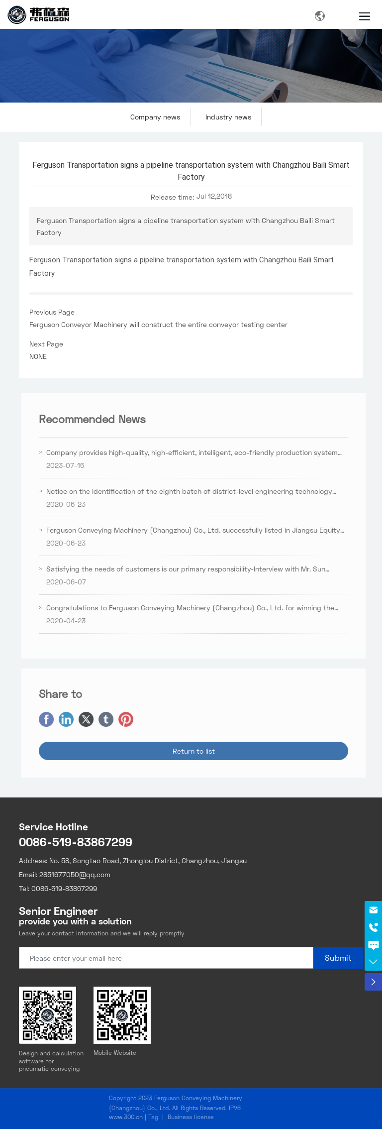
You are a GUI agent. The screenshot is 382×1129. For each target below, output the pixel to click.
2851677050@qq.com (74, 874)
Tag (153, 1117)
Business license (191, 1117)
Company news (155, 117)
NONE (38, 356)
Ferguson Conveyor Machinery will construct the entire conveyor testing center (158, 324)
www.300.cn (126, 1117)
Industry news (228, 117)
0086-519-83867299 (75, 841)
